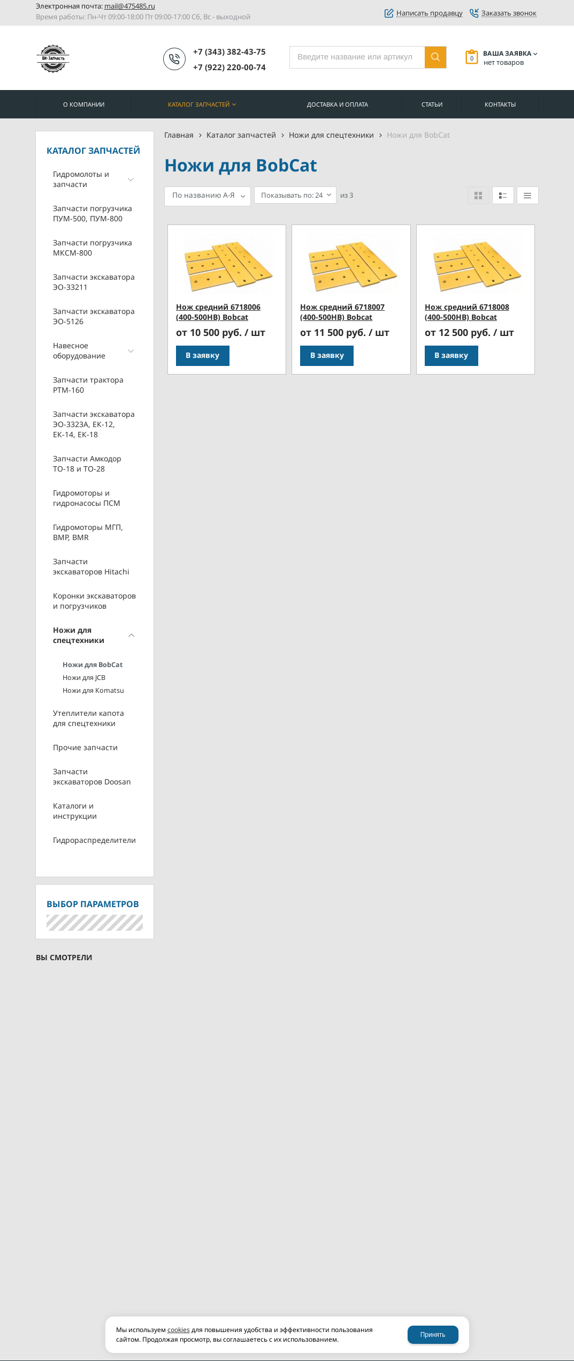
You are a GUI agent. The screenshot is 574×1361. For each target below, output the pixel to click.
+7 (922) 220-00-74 (229, 67)
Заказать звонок (509, 13)
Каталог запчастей (241, 135)
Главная (179, 135)
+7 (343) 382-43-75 (229, 51)
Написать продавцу (429, 13)
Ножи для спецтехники (331, 135)
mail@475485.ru (129, 6)
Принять (433, 1334)
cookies (178, 1329)
